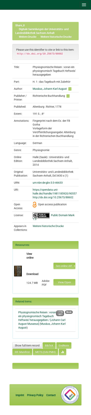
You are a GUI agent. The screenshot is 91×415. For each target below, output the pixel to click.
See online (64, 265)
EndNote (64, 345)
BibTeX (49, 345)
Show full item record (27, 345)
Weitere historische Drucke (55, 36)
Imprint (20, 395)
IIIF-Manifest (22, 351)
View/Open (64, 282)
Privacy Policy (35, 395)
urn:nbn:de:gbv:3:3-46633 (48, 182)
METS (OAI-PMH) (45, 351)
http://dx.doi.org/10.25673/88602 (53, 197)
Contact (51, 395)
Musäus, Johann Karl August (50, 88)
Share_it (20, 25)
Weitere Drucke (27, 36)
